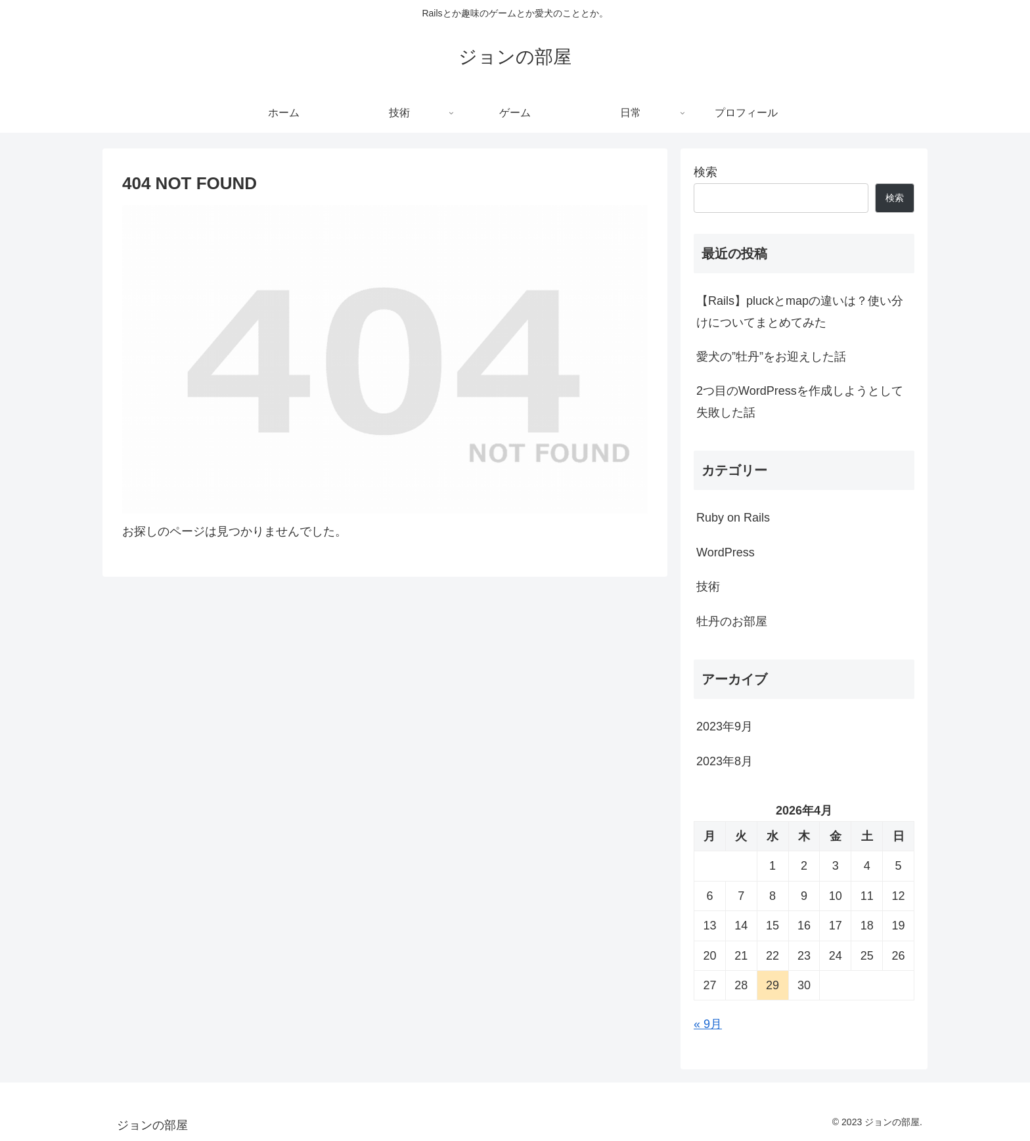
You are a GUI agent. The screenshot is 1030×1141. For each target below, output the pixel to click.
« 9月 (708, 1024)
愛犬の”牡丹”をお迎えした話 (771, 356)
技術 (708, 586)
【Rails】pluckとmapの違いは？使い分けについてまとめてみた (799, 311)
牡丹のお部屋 (731, 621)
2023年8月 (724, 761)
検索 (705, 172)
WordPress (725, 552)
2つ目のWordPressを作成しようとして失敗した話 (799, 401)
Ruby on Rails (733, 517)
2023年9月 (724, 726)
